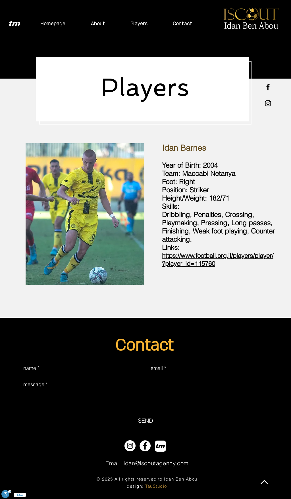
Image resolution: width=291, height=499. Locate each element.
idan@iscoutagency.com (156, 463)
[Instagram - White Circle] (130, 445)
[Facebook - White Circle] (145, 445)
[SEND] (145, 421)
